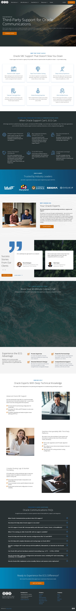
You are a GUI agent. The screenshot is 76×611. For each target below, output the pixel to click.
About (58, 594)
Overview (41, 594)
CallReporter (41, 602)
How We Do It (34, 2)
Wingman (41, 603)
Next (5, 270)
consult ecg (9, 33)
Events (51, 2)
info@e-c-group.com (25, 599)
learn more (47, 226)
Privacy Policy (9, 608)
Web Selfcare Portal (43, 600)
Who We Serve (24, 2)
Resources (43, 2)
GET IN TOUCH (37, 583)
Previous (3, 270)
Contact (71, 2)
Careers (59, 595)
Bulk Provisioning (42, 597)
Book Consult (7, 275)
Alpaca (40, 595)
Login (64, 2)
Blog (58, 597)
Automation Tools (42, 599)
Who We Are (14, 2)
